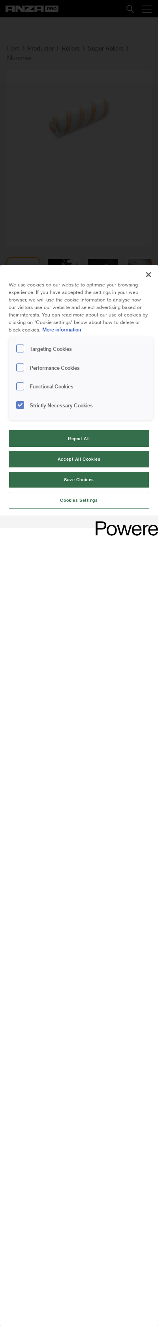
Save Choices (79, 479)
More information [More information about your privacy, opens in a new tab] (61, 329)
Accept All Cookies (79, 458)
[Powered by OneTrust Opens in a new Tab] (124, 523)
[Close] (148, 274)
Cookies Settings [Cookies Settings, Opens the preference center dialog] (79, 500)
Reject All (79, 438)
